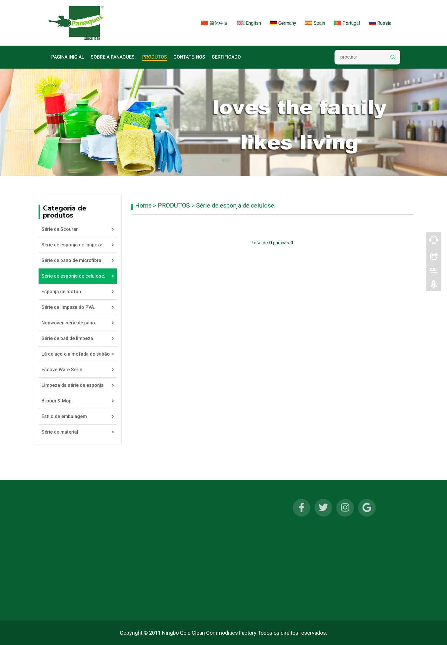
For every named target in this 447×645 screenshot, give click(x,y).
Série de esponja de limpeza (78, 245)
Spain (315, 24)
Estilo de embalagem (78, 416)
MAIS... (60, 598)
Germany (283, 24)
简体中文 (215, 24)
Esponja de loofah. (78, 291)
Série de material (78, 432)
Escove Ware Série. (78, 369)
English (249, 24)
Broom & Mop (78, 401)
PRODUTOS (154, 57)
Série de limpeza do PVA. (78, 307)
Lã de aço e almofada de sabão (78, 354)
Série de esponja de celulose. (236, 205)
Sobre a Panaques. (113, 57)
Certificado (226, 57)
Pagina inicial (67, 57)
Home (143, 205)
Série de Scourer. (78, 229)
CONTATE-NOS (189, 57)
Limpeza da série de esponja (78, 385)
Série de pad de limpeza (78, 338)
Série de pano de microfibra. (78, 260)
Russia (380, 24)
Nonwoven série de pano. (78, 323)
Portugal (347, 24)
